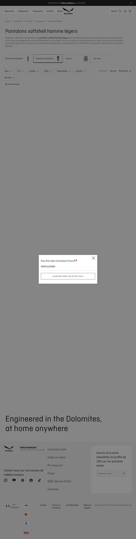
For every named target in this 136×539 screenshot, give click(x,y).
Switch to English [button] (48, 266)
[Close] (93, 258)
